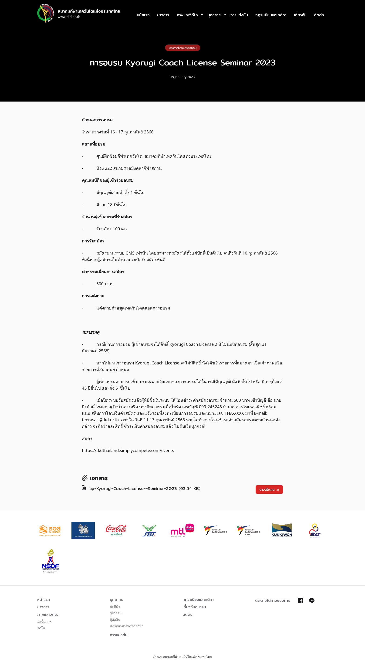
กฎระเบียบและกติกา (198, 599)
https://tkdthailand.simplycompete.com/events (128, 450)
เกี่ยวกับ (300, 15)
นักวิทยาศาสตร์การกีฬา (126, 626)
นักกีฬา (115, 606)
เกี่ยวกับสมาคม (194, 607)
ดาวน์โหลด (269, 489)
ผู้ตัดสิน (115, 619)
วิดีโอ (41, 628)
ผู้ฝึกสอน (116, 613)
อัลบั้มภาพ (44, 621)
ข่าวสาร (163, 15)
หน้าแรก (143, 15)
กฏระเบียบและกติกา (271, 15)
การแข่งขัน (239, 15)
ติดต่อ (319, 15)
